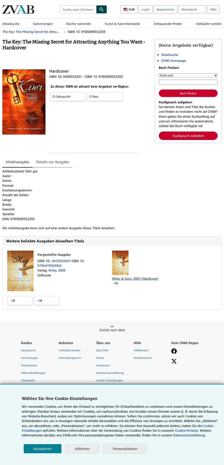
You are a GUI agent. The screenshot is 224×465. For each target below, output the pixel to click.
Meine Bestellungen (33, 373)
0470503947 (62, 261)
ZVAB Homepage (173, 60)
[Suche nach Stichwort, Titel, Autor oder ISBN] (188, 82)
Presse (100, 358)
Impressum (103, 365)
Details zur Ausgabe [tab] (52, 161)
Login (146, 9)
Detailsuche (10, 24)
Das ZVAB (102, 350)
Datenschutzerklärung (110, 373)
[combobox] (78, 9)
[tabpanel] (76, 200)
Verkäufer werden (209, 24)
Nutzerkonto (165, 9)
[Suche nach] (188, 75)
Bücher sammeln (78, 24)
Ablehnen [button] (82, 449)
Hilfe (213, 9)
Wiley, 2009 (56, 270)
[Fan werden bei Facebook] (174, 351)
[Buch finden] (101, 9)
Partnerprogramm (70, 358)
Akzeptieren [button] (42, 449)
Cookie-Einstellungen (109, 380)
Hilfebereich (141, 350)
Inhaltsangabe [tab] (17, 161)
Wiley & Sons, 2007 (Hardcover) (135, 278)
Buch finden (188, 93)
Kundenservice (143, 358)
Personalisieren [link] (125, 448)
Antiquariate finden (168, 24)
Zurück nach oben (112, 330)
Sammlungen (43, 24)
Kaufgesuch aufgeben (188, 136)
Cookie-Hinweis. (187, 430)
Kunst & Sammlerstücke (122, 24)
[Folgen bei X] (174, 361)
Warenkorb (28, 380)
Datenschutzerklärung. (189, 435)
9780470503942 (49, 265)
